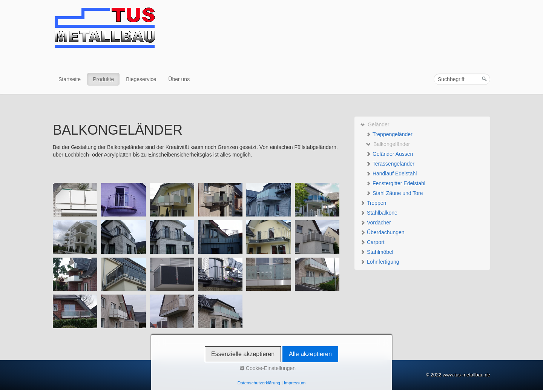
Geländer (374, 124)
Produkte (103, 79)
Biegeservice (141, 79)
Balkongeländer (388, 144)
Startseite (69, 79)
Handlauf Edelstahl (391, 173)
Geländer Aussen (389, 154)
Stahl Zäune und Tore (394, 193)
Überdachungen (382, 232)
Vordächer (375, 223)
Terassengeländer (390, 164)
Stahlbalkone (378, 213)
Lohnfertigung (379, 262)
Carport (372, 242)
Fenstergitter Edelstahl (395, 183)
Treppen (373, 203)
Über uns (179, 79)
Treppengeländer (389, 134)
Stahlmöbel (376, 252)
